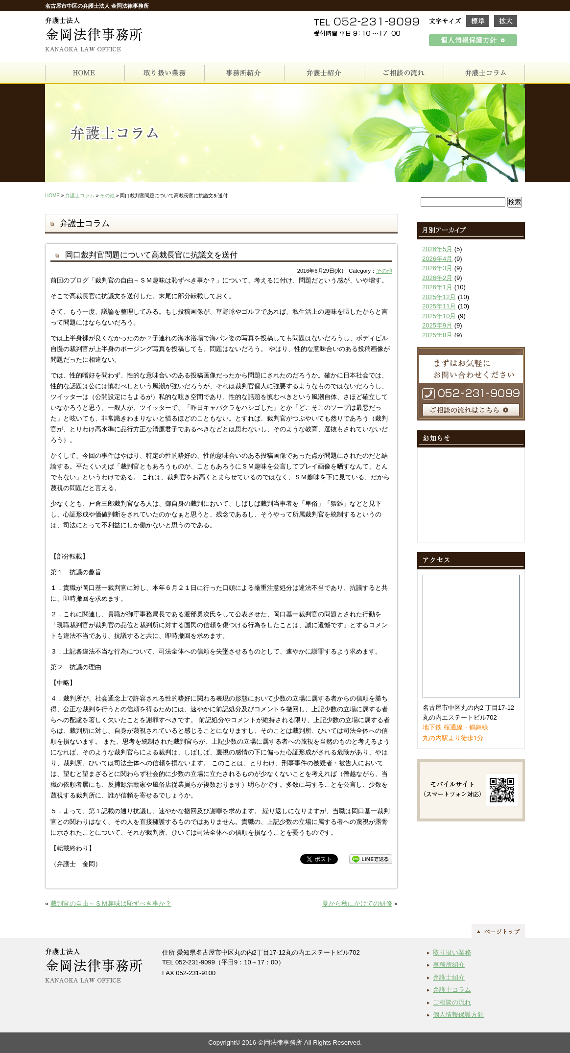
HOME (52, 195)
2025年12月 (439, 297)
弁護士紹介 (449, 977)
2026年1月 (437, 287)
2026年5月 (437, 249)
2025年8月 (437, 335)
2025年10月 (439, 316)
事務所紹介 (449, 964)
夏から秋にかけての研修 (357, 903)
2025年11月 (439, 306)
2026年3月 (437, 268)
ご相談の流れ (452, 1002)
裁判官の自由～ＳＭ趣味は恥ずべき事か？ (110, 903)
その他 (107, 195)
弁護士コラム (80, 195)
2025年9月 (437, 325)
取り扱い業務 (452, 952)
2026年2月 (437, 277)
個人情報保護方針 (458, 1014)
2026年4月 (437, 258)
